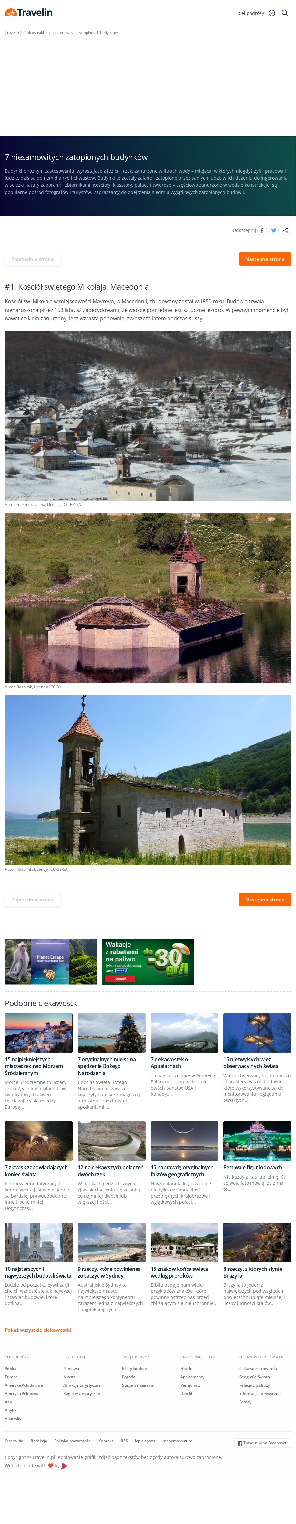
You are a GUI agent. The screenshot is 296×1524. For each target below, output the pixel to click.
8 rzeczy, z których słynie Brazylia (252, 1272)
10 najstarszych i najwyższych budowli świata (38, 1272)
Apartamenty (192, 1377)
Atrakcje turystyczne (81, 1385)
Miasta (69, 1377)
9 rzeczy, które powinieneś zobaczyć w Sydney (109, 1272)
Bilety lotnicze (134, 1368)
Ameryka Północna (21, 1393)
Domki (186, 1393)
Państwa (71, 1368)
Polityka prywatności (72, 1441)
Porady (245, 1402)
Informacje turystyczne (260, 1393)
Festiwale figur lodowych (252, 1167)
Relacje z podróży (254, 1385)
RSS (124, 1441)
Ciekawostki (33, 32)
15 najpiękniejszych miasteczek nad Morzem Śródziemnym (34, 1066)
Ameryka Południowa (24, 1385)
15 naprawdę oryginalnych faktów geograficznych (182, 1171)
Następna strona (265, 259)
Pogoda (128, 1377)
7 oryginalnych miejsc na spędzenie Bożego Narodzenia (107, 1066)
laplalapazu (145, 1441)
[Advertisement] (148, 88)
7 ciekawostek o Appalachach (170, 1063)
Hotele (186, 1368)
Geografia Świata (254, 1377)
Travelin (12, 32)
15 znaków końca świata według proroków (179, 1272)
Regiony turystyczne (81, 1393)
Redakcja (39, 1441)
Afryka (10, 1410)
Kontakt (105, 1441)
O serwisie (14, 1441)
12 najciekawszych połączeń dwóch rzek (111, 1171)
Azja (8, 1402)
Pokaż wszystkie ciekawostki (38, 1330)
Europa (11, 1377)
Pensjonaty (190, 1385)
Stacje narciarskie (138, 1385)
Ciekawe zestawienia (258, 1368)
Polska (10, 1368)
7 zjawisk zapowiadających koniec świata (36, 1171)
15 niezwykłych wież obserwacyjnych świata (251, 1063)
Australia (13, 1418)
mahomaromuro (177, 1441)
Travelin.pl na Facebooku (263, 1443)
